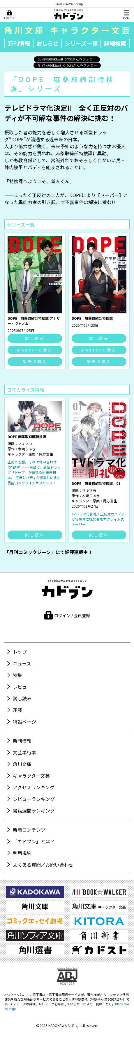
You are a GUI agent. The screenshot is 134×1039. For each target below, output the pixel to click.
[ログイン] (9, 15)
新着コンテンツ (29, 829)
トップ (20, 651)
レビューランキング (34, 798)
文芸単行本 (24, 752)
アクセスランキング (33, 787)
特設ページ (24, 721)
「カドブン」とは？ (34, 841)
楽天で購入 (35, 361)
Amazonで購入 (35, 350)
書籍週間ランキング (34, 810)
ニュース (22, 663)
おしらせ (47, 43)
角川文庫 (22, 763)
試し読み (35, 338)
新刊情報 (19, 43)
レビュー (22, 686)
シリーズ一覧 (81, 43)
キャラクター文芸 (31, 775)
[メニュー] (126, 15)
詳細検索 (115, 43)
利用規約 (22, 852)
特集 (17, 675)
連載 (17, 709)
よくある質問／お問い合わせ (43, 864)
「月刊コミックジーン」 (29, 552)
